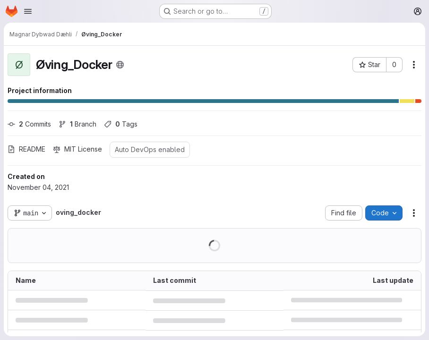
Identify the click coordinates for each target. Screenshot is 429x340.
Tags (120, 124)
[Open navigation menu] (27, 11)
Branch (77, 124)
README (26, 149)
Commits (29, 124)
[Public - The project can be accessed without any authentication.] (120, 64)
